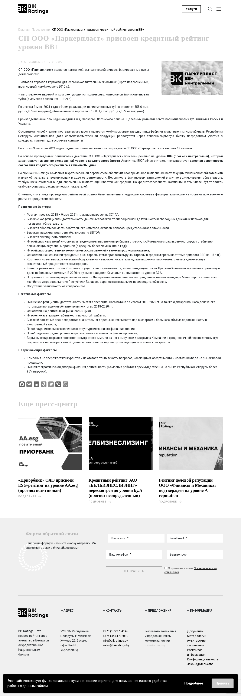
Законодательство (200, 663)
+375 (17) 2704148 (115, 630)
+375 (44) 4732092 (115, 635)
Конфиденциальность (203, 658)
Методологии (196, 635)
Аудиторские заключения (196, 642)
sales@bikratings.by (116, 644)
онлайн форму (155, 644)
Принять (222, 683)
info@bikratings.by (115, 640)
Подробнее (193, 683)
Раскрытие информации (196, 652)
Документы (195, 630)
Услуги (191, 9)
